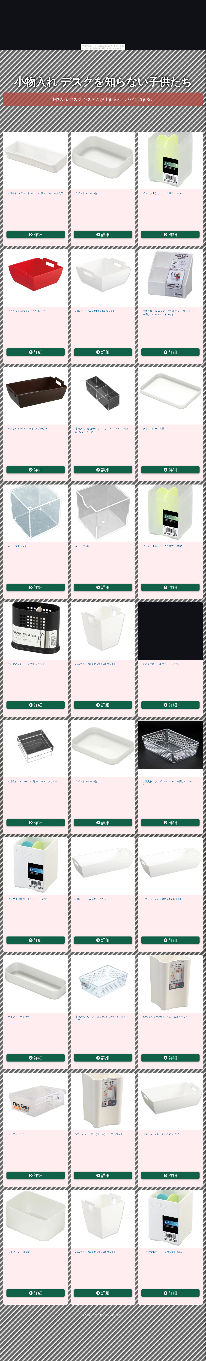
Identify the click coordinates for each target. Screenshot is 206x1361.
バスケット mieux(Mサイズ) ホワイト (95, 311)
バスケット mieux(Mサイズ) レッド (26, 311)
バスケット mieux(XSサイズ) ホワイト (95, 663)
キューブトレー (83, 546)
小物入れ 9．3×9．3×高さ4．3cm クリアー (32, 781)
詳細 (35, 234)
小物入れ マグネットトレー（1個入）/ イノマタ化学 (35, 193)
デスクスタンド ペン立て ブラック (26, 663)
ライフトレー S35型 (18, 1016)
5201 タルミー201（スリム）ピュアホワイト (167, 1016)
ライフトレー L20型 (153, 428)
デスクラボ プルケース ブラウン (162, 663)
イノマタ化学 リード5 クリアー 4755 (162, 193)
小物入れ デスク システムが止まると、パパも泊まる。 (103, 99)
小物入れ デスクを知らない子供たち (103, 82)
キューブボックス (17, 546)
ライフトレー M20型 (86, 781)
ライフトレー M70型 (19, 1251)
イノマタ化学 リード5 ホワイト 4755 (27, 899)
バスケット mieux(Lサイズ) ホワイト (162, 1134)
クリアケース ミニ (17, 1134)
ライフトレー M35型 (86, 193)
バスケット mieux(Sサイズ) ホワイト (94, 899)
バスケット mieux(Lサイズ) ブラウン (27, 428)
